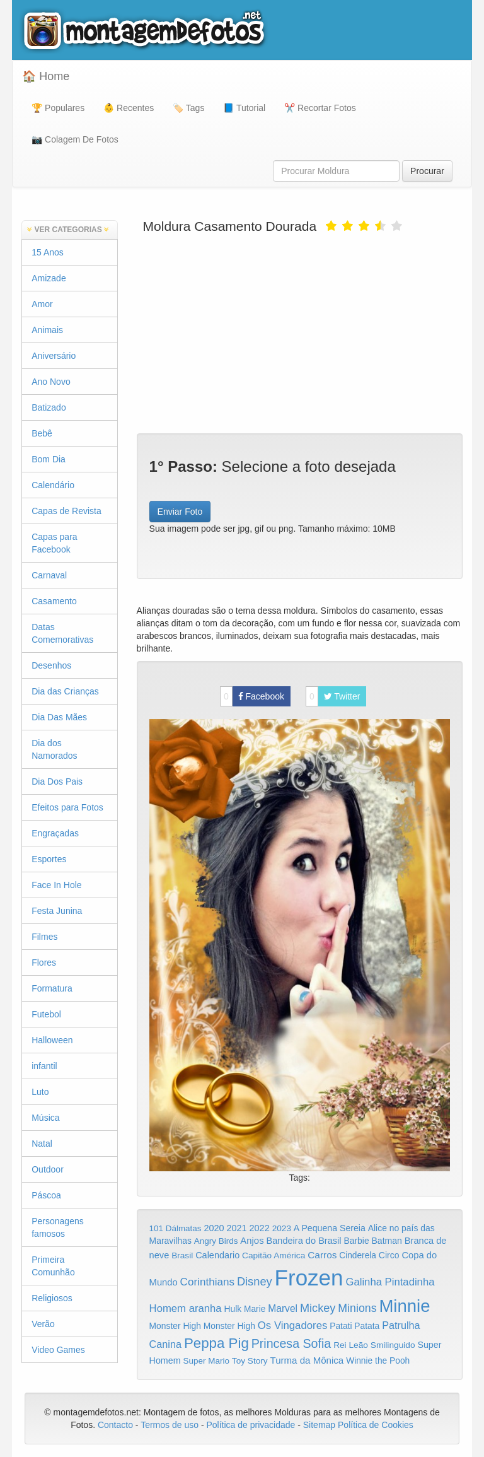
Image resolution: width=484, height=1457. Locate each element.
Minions (357, 1308)
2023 (281, 1228)
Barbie (356, 1241)
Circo (389, 1255)
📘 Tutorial (244, 108)
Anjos (251, 1241)
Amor (42, 304)
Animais (47, 330)
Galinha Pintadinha (389, 1282)
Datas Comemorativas (62, 633)
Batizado (49, 407)
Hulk (233, 1309)
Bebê (42, 433)
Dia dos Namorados (54, 749)
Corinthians (207, 1282)
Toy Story (250, 1361)
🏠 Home (45, 76)
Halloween (52, 1040)
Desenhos (51, 665)
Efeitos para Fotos (67, 807)
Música (45, 1118)
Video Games (58, 1350)
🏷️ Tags (188, 108)
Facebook (252, 696)
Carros (322, 1254)
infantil (44, 1066)
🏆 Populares (58, 108)
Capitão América (273, 1255)
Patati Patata (354, 1326)
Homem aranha (185, 1308)
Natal (42, 1143)
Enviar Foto (180, 511)
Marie (254, 1309)
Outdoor (48, 1169)
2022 (259, 1228)
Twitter (333, 696)
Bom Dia (49, 459)
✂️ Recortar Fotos (319, 108)
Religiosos (52, 1298)
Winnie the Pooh (378, 1361)
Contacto (116, 1425)
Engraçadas (55, 833)
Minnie (404, 1306)
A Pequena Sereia (330, 1228)
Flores (44, 962)
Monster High (175, 1326)
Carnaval (49, 575)
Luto (40, 1092)
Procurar (427, 171)
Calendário (53, 485)
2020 (214, 1228)
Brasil (182, 1255)
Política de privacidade (250, 1425)
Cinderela (357, 1255)
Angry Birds (216, 1241)
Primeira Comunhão (53, 1266)
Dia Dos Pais (57, 781)
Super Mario (206, 1361)
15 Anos (48, 252)
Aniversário (54, 356)
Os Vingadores (293, 1325)
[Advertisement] (299, 332)
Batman (386, 1241)
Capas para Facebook (54, 543)
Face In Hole (56, 885)
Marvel (282, 1308)
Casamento (54, 601)
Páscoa (46, 1195)
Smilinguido (393, 1345)
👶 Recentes (128, 108)
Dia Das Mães (59, 717)
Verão (43, 1324)
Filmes (44, 937)
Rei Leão (350, 1345)
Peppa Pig (216, 1343)
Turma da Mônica (306, 1360)
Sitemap (319, 1425)
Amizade (49, 278)
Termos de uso (170, 1425)
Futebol (46, 1014)
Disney (254, 1281)
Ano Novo (51, 382)
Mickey (318, 1308)
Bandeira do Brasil (303, 1241)
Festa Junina (57, 911)
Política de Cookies (375, 1425)
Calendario (217, 1255)
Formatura (52, 988)
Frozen (309, 1277)
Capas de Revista (66, 511)
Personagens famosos (58, 1227)
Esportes (49, 859)
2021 (237, 1228)
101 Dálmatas (175, 1228)
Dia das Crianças (65, 691)
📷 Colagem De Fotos (75, 139)
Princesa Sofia (291, 1343)
